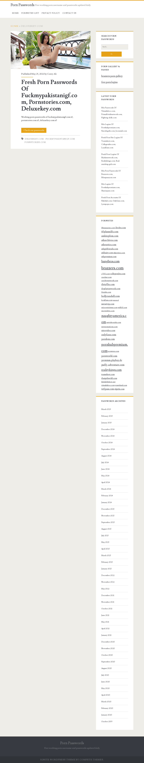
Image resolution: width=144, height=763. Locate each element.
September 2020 (108, 662)
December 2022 (107, 575)
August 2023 (106, 529)
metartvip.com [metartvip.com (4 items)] (107, 304)
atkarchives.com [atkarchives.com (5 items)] (109, 240)
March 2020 (106, 702)
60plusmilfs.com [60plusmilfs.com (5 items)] (109, 231)
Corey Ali (51, 74)
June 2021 (105, 615)
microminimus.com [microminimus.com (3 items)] (109, 307)
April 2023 (105, 549)
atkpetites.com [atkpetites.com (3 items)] (119, 253)
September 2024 (108, 449)
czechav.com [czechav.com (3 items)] (106, 277)
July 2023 (105, 536)
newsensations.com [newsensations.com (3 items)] (109, 326)
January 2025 (106, 423)
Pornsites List (30, 13)
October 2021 (106, 609)
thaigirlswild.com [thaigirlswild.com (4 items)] (109, 378)
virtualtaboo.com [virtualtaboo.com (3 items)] (108, 385)
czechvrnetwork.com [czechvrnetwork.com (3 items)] (109, 280)
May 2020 (105, 688)
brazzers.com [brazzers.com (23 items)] (112, 268)
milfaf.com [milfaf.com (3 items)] (122, 307)
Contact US (69, 13)
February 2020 (107, 708)
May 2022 (105, 589)
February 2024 (107, 496)
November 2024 (107, 436)
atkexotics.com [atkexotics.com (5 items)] (108, 244)
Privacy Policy (51, 13)
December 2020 (108, 642)
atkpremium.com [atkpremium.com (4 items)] (108, 256)
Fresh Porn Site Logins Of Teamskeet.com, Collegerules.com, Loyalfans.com (112, 142)
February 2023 (107, 562)
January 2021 (106, 635)
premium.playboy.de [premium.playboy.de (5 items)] (111, 360)
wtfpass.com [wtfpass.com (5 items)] (107, 389)
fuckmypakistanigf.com (60, 139)
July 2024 (105, 462)
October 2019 (106, 721)
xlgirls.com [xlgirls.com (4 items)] (119, 389)
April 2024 (105, 482)
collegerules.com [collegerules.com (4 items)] (117, 273)
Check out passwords (34, 130)
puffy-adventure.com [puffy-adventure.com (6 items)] (112, 364)
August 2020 (106, 668)
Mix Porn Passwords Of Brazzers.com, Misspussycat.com (111, 174)
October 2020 (107, 655)
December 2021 (107, 595)
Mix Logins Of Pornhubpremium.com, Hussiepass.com (110, 187)
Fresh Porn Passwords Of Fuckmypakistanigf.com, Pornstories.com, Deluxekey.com (51, 50)
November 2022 (107, 582)
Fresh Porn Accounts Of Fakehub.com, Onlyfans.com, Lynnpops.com (113, 200)
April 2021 (105, 628)
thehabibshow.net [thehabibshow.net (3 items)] (108, 382)
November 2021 (107, 602)
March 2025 (106, 409)
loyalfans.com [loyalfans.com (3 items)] (107, 300)
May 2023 (105, 542)
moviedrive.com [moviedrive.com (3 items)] (107, 311)
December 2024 (107, 429)
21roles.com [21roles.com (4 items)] (120, 227)
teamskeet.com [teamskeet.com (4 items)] (108, 374)
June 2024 (105, 469)
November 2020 (108, 648)
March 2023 (106, 555)
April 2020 (105, 695)
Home (15, 13)
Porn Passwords (22, 5)
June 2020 (105, 682)
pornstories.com (35, 142)
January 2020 (106, 715)
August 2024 (106, 456)
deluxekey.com (34, 139)
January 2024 (106, 502)
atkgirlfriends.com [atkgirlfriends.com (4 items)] (109, 248)
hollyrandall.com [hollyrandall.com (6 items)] (110, 296)
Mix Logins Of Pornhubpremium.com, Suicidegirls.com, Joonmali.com (114, 127)
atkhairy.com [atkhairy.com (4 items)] (107, 252)
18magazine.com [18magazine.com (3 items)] (108, 228)
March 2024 (106, 489)
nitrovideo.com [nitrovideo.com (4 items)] (108, 330)
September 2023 (108, 522)
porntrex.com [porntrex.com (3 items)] (113, 351)
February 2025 (107, 416)
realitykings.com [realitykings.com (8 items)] (111, 370)
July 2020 (105, 675)
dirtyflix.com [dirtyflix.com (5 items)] (108, 284)
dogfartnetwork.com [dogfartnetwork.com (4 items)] (110, 288)
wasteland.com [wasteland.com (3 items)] (121, 385)
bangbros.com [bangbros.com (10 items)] (110, 261)
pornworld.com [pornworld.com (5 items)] (109, 356)
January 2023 (106, 569)
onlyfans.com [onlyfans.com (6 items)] (108, 334)
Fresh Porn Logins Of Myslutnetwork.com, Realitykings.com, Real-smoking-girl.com (110, 159)
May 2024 (105, 476)
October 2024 (107, 443)
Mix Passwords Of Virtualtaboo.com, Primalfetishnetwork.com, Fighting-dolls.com (111, 113)
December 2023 (107, 509)
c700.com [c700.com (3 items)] (105, 274)
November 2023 (107, 516)
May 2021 (105, 622)
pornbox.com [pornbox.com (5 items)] (108, 339)
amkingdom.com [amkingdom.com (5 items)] (109, 235)
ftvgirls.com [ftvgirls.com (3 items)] (106, 292)
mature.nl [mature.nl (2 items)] (116, 300)
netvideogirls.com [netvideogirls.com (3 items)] (113, 322)
